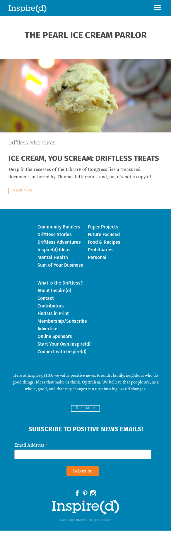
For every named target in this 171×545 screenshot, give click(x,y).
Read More (23, 190)
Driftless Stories (54, 234)
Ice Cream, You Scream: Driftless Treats (83, 159)
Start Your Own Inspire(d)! (64, 344)
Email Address (31, 444)
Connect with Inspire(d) (61, 351)
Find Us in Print (53, 313)
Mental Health (52, 257)
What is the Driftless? (60, 283)
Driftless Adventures (31, 143)
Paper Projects (103, 227)
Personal (97, 257)
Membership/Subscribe (62, 321)
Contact (45, 298)
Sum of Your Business (60, 265)
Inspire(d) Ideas (54, 250)
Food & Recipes (104, 242)
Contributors (50, 306)
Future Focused (104, 234)
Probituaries (101, 250)
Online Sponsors (54, 336)
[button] (157, 8)
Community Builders (58, 227)
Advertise (47, 329)
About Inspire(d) (54, 290)
